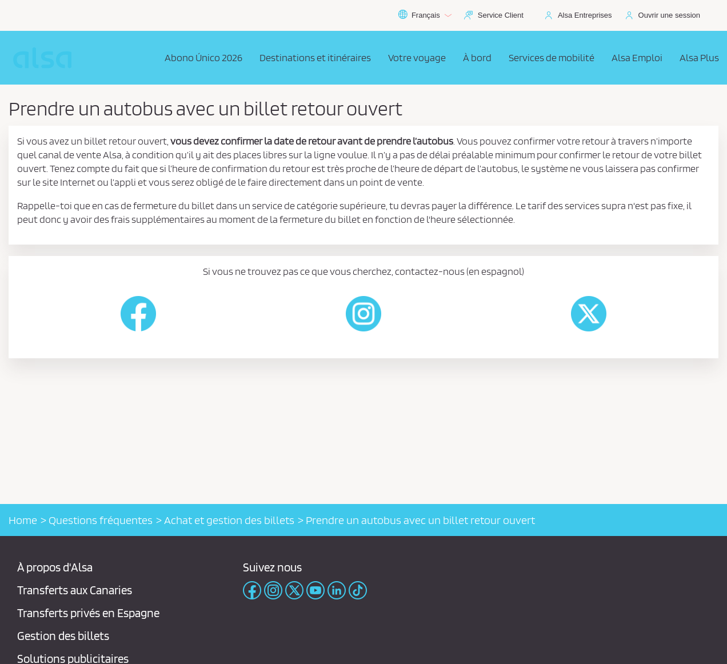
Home (23, 520)
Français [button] (425, 15)
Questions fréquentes (101, 520)
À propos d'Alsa (55, 567)
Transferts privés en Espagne (88, 613)
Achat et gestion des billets (229, 520)
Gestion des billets (63, 636)
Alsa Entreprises (585, 15)
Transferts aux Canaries (74, 590)
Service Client (501, 15)
